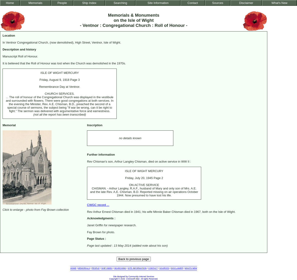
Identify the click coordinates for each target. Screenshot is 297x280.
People (62, 3)
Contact (192, 3)
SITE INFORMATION (137, 268)
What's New (279, 3)
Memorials (35, 3)
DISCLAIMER (177, 268)
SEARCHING (120, 268)
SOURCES (164, 268)
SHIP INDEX (107, 268)
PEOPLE (96, 268)
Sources (217, 3)
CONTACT (153, 268)
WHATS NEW (191, 268)
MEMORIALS (84, 268)
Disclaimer (246, 3)
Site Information (158, 3)
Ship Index (89, 3)
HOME (73, 268)
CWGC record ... (98, 205)
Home (10, 3)
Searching (120, 3)
